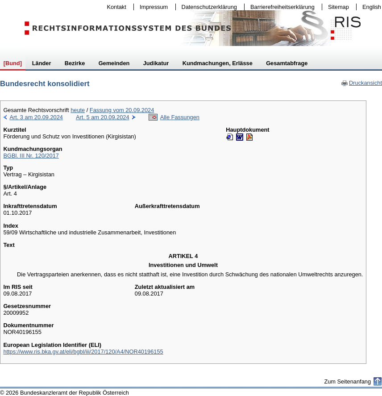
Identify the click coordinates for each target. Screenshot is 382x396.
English (371, 7)
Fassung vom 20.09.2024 (122, 110)
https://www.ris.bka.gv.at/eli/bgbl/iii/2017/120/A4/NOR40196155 (83, 351)
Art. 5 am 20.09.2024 (102, 117)
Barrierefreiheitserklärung (280, 7)
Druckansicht (361, 82)
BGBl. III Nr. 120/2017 (30, 155)
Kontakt (114, 7)
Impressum (152, 7)
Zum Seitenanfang (347, 381)
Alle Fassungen (179, 117)
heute (78, 110)
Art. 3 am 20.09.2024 (36, 117)
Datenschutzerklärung (207, 7)
